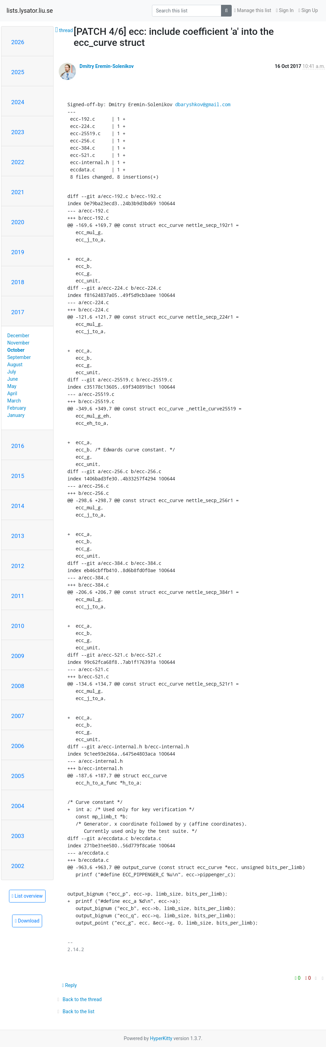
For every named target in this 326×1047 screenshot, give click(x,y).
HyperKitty (161, 1038)
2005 (18, 775)
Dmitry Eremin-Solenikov (106, 66)
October (16, 350)
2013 (18, 535)
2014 (18, 505)
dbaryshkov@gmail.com (202, 104)
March (14, 400)
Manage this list (252, 10)
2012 (18, 565)
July (11, 372)
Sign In (285, 10)
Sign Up (308, 10)
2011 (18, 595)
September (19, 357)
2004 (18, 805)
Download (27, 921)
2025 (18, 72)
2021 (18, 192)
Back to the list (74, 1011)
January (16, 415)
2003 (18, 835)
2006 (18, 745)
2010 (18, 625)
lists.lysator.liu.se (30, 10)
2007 (18, 715)
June (12, 379)
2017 (18, 312)
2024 (18, 102)
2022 (18, 162)
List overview (27, 896)
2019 (18, 252)
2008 (18, 685)
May (11, 386)
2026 (18, 42)
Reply (69, 985)
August (14, 364)
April (12, 393)
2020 (18, 222)
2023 (18, 132)
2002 (18, 865)
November (18, 343)
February (16, 408)
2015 (18, 475)
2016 (18, 445)
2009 (18, 655)
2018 (18, 282)
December (18, 335)
